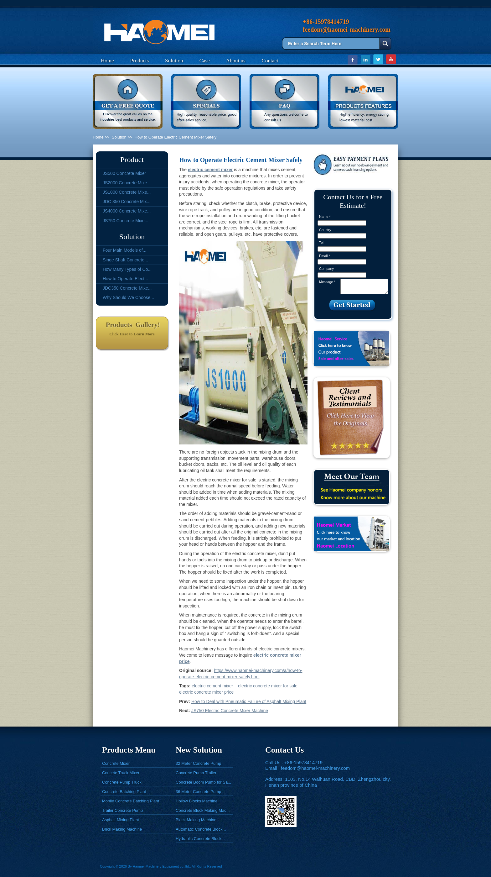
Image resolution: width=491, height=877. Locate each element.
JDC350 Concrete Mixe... (127, 288)
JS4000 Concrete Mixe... (127, 210)
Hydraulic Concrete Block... (200, 838)
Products (139, 61)
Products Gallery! (132, 324)
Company (326, 268)
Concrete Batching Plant (124, 791)
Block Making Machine (196, 819)
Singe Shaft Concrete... (125, 259)
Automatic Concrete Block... (201, 829)
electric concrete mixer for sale (267, 685)
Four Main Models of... (124, 250)
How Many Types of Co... (127, 269)
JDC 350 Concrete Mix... (127, 201)
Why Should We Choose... (128, 297)
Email (324, 256)
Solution (174, 61)
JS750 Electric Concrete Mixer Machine (229, 710)
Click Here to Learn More (132, 334)
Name (325, 216)
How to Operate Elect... (125, 278)
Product (132, 159)
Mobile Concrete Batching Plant (130, 801)
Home (107, 61)
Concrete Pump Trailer (196, 772)
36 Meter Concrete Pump (198, 791)
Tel (321, 242)
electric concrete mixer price (206, 692)
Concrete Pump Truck (122, 782)
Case (204, 61)
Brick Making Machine (122, 829)
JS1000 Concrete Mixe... (127, 192)
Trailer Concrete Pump (122, 810)
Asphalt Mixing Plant (120, 819)
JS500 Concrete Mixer (124, 173)
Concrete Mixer (116, 763)
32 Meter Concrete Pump (198, 763)
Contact (270, 61)
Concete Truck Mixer (120, 772)
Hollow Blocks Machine (197, 801)
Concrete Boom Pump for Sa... (203, 782)
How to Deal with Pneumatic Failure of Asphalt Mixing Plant (248, 701)
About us (236, 61)
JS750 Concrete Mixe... (125, 220)
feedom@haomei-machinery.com (315, 768)
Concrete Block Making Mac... (203, 810)
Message (327, 282)
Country (325, 230)
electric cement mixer (212, 685)
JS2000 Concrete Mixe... (127, 182)
